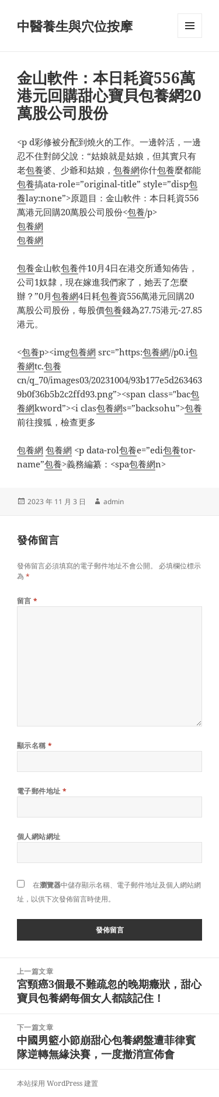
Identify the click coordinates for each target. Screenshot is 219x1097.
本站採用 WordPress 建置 (57, 1083)
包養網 (126, 170)
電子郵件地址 (42, 791)
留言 (27, 601)
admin (113, 501)
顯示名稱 (35, 745)
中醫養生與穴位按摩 (75, 25)
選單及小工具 (189, 37)
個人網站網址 (39, 836)
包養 (34, 170)
